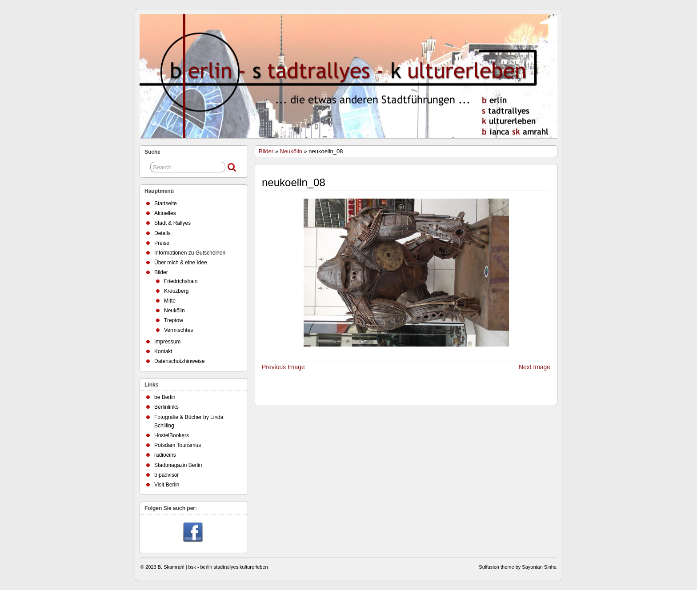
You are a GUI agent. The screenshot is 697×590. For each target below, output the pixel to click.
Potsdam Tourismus (177, 445)
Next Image (534, 367)
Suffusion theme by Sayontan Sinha (518, 567)
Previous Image (283, 367)
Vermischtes (178, 330)
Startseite (165, 203)
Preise (161, 243)
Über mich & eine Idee (180, 262)
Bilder (266, 151)
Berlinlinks (166, 407)
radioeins (165, 455)
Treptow (173, 320)
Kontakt (163, 351)
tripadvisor (166, 475)
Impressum (167, 342)
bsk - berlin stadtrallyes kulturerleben (228, 567)
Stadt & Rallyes (172, 223)
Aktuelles (165, 213)
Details (162, 233)
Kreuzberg (176, 291)
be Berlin (164, 397)
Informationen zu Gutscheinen (189, 253)
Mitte (170, 301)
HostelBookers (171, 435)
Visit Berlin (166, 485)
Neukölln (291, 151)
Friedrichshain (180, 281)
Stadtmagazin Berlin (178, 465)
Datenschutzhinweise (179, 361)
